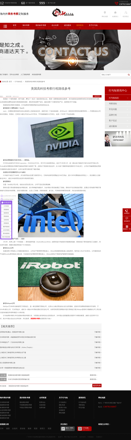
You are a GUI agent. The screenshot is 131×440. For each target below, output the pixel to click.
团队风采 (62, 405)
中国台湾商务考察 (26, 407)
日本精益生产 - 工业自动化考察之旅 (12, 342)
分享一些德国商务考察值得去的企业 (12, 368)
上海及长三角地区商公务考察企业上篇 (13, 357)
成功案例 (67, 26)
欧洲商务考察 (4, 407)
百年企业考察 (14, 74)
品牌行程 (113, 115)
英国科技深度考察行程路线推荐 (18, 375)
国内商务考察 (25, 398)
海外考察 (26, 26)
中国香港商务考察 (26, 405)
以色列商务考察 (5, 410)
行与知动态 (19, 81)
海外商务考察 (5, 398)
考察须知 (113, 103)
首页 (14, 26)
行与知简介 (63, 402)
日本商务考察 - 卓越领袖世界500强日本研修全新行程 (18, 337)
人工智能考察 (25, 74)
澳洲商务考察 (4, 418)
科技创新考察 (36, 74)
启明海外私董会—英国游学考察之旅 (12, 332)
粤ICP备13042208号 (70, 437)
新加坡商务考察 (5, 415)
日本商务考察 (4, 402)
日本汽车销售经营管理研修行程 (18, 379)
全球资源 (42, 398)
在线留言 (62, 410)
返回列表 (97, 96)
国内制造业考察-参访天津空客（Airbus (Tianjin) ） (17, 347)
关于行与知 (93, 26)
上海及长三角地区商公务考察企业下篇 (13, 352)
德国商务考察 (4, 405)
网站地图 (62, 413)
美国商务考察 (35, 318)
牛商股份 (90, 437)
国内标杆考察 (41, 26)
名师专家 (42, 407)
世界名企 (42, 402)
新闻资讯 (79, 26)
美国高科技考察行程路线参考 (35, 81)
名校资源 (42, 405)
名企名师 (55, 26)
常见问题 (113, 109)
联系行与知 (63, 407)
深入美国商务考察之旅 (7, 363)
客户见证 (113, 120)
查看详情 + (93, 375)
